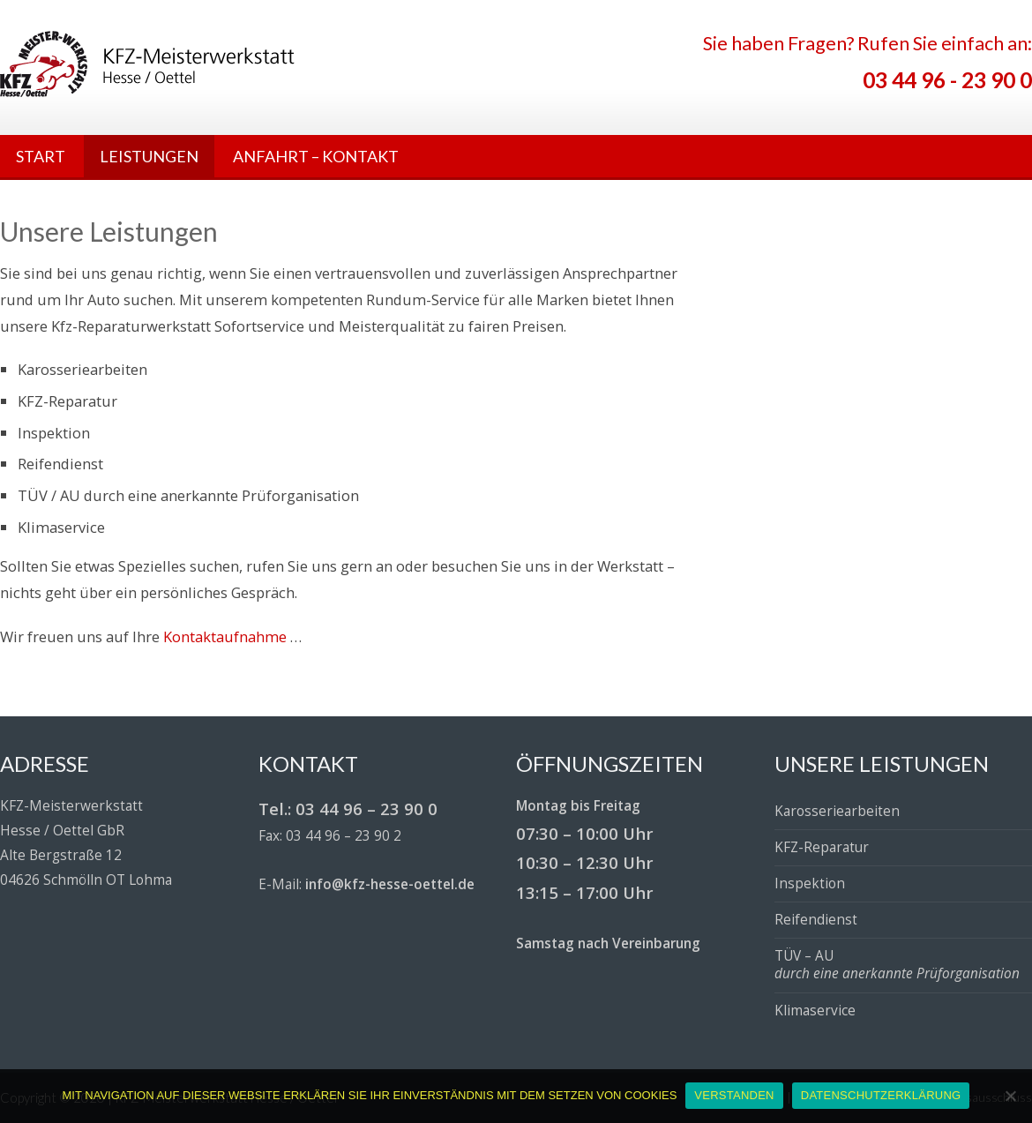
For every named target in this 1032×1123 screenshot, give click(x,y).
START (40, 156)
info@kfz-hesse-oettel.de (390, 884)
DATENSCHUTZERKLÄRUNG (881, 1095)
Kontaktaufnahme (225, 636)
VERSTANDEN (734, 1095)
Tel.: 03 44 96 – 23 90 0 (347, 808)
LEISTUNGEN (149, 156)
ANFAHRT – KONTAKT (316, 156)
